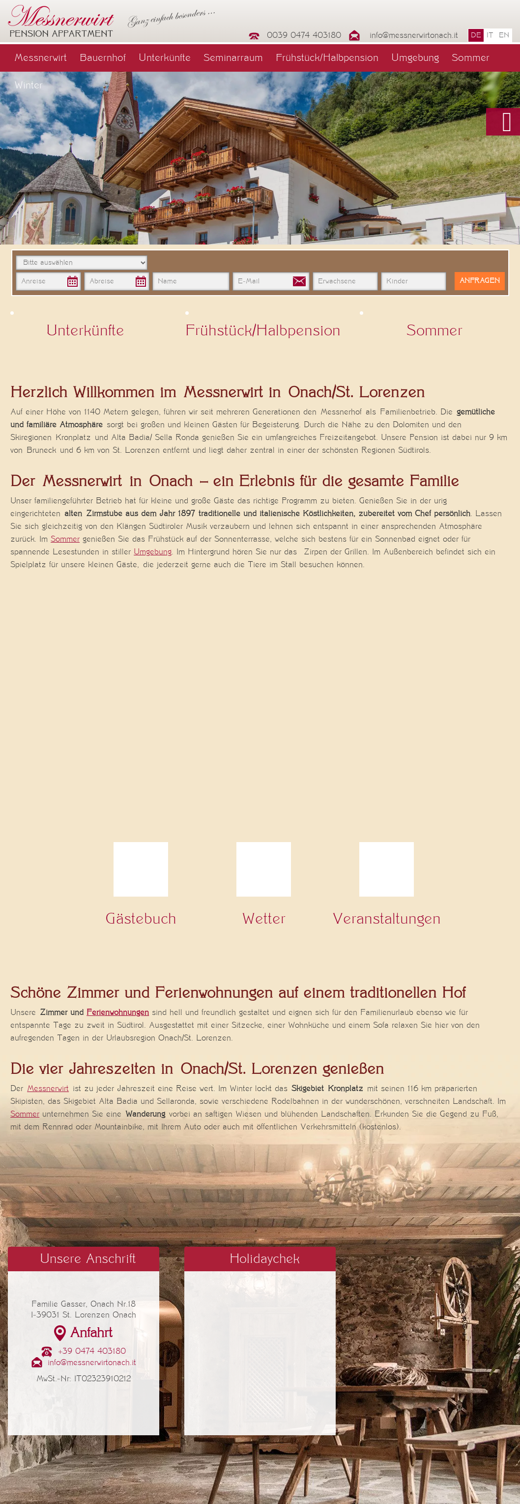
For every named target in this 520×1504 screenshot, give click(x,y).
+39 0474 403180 (92, 1351)
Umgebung (415, 58)
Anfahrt (91, 1333)
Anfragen (480, 280)
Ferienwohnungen (118, 1012)
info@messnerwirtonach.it (414, 35)
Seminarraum (233, 58)
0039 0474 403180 (304, 35)
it (490, 35)
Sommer (471, 58)
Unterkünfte (165, 58)
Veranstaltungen (386, 919)
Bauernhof (103, 58)
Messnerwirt (40, 58)
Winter (28, 85)
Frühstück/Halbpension (327, 58)
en (504, 35)
